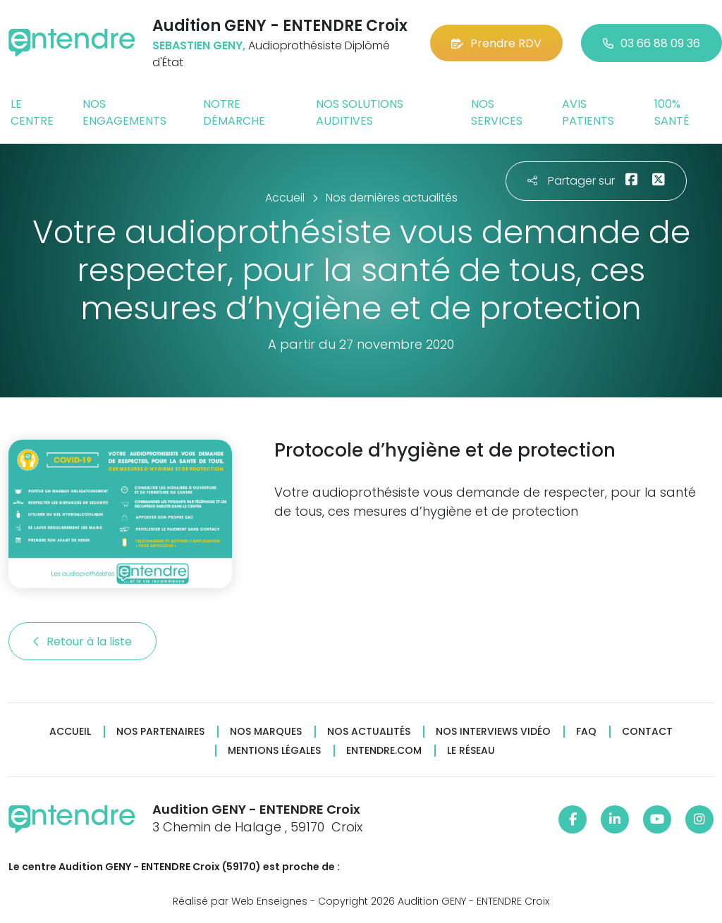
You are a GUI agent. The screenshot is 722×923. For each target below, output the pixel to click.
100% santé (672, 112)
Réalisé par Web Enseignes (240, 901)
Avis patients (588, 112)
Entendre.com (384, 751)
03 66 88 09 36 (651, 43)
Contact (647, 732)
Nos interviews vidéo (493, 732)
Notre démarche (234, 112)
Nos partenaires (160, 732)
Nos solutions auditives (359, 112)
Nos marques (266, 732)
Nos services (496, 112)
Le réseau (471, 751)
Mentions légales (274, 751)
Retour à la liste (82, 641)
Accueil (70, 732)
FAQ (586, 732)
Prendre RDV (496, 43)
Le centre (32, 112)
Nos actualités (368, 732)
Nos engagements (124, 112)
